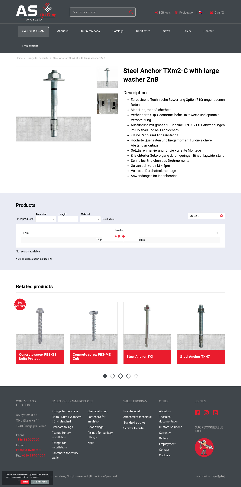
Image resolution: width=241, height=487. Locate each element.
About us (63, 31)
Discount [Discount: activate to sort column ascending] (144, 232)
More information (40, 482)
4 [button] (128, 376)
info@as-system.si (28, 450)
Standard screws (134, 422)
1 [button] (105, 376)
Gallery (187, 31)
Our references (90, 31)
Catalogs (118, 31)
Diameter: (41, 214)
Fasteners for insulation (96, 419)
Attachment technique (137, 417)
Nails (91, 443)
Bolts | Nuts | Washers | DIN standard (67, 419)
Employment (30, 46)
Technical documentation (168, 419)
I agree (25, 482)
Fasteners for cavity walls (65, 455)
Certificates (143, 31)
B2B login (163, 12)
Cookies (164, 455)
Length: (63, 214)
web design (203, 476)
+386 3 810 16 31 (33, 455)
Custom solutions (170, 427)
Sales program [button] (33, 31)
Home (19, 58)
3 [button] (120, 376)
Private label (131, 411)
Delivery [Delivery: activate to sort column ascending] (91, 232)
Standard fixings (62, 427)
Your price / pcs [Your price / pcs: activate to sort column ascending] (173, 232)
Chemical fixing (98, 411)
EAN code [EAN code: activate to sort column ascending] (66, 232)
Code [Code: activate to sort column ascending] (44, 232)
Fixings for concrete (37, 58)
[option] (53, 104)
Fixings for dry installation (61, 435)
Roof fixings (96, 427)
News (166, 31)
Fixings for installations (60, 445)
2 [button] (113, 376)
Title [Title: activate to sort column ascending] (26, 232)
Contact (209, 31)
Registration (184, 12)
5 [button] (136, 376)
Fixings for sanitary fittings (100, 435)
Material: (85, 214)
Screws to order (133, 428)
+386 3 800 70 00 (27, 439)
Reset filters (108, 219)
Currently (165, 433)
